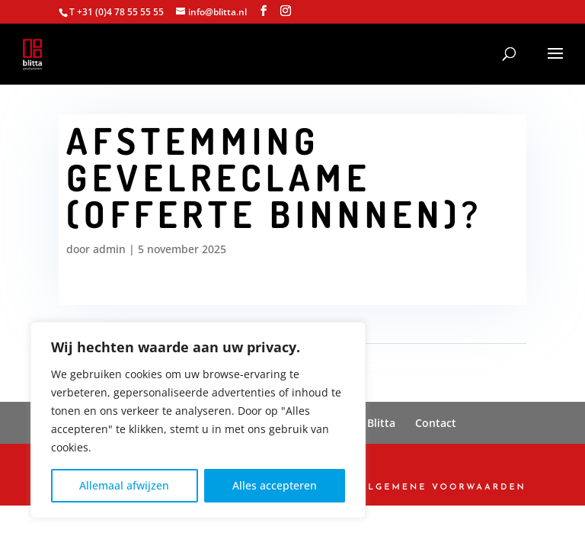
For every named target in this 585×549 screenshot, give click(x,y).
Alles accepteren (274, 485)
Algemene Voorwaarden (443, 487)
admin (109, 249)
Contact (435, 423)
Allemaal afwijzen (124, 485)
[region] (198, 420)
